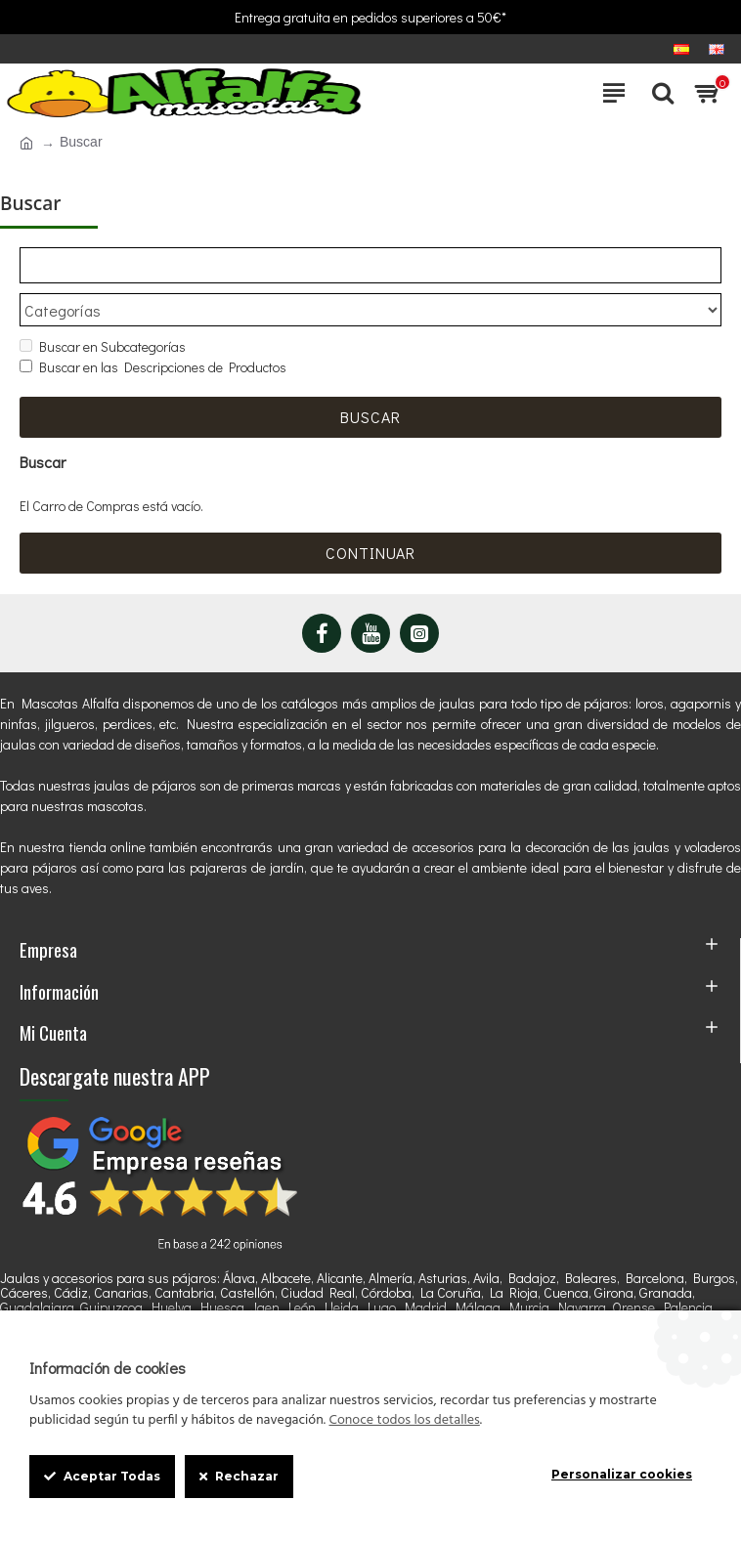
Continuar (370, 552)
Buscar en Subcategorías (103, 347)
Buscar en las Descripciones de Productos (153, 368)
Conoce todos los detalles (403, 1421)
